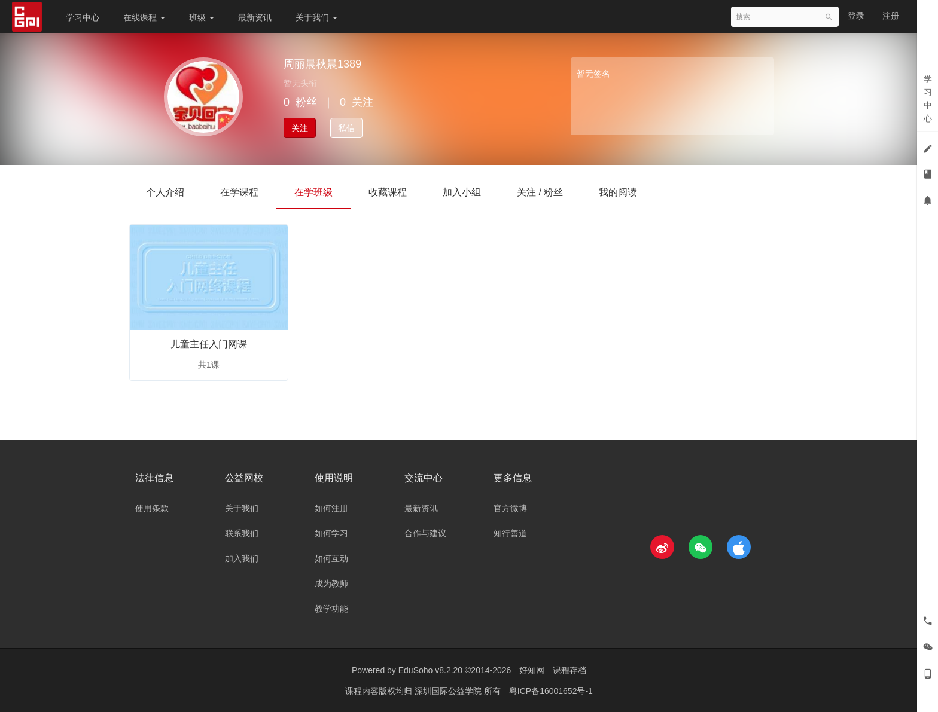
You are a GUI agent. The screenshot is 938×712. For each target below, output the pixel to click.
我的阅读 (618, 192)
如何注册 (331, 508)
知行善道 (510, 533)
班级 (201, 17)
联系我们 (241, 533)
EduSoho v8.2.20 (430, 670)
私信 (346, 128)
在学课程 (239, 192)
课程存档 (569, 670)
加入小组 (462, 192)
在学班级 (313, 192)
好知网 (531, 670)
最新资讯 (255, 17)
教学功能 (331, 608)
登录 (856, 15)
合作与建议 (425, 533)
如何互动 (331, 558)
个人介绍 (165, 192)
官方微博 (510, 508)
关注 (299, 128)
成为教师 (331, 583)
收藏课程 (387, 192)
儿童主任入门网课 (208, 344)
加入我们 (241, 558)
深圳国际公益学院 (449, 691)
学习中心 (82, 17)
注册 (890, 15)
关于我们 (316, 17)
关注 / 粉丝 (540, 192)
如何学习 (331, 533)
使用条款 (152, 508)
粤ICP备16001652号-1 (551, 691)
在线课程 (144, 17)
